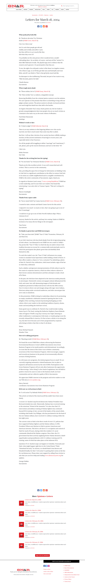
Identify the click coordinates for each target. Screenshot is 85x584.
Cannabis (57, 9)
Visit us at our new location (61, 561)
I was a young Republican (50, 181)
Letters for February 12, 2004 (34, 542)
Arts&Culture (37, 9)
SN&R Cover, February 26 (53, 201)
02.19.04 (32, 537)
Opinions (25, 9)
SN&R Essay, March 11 (42, 91)
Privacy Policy (67, 579)
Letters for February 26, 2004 (34, 521)
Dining (48, 9)
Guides (62, 9)
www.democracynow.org (53, 455)
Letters (51, 15)
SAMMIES (66, 570)
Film (52, 9)
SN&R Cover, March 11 (31, 40)
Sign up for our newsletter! (42, 555)
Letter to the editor (48, 571)
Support (67, 9)
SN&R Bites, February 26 (40, 339)
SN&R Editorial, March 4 (39, 126)
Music (43, 9)
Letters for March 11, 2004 (33, 500)
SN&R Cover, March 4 (52, 162)
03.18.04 (41, 15)
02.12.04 (32, 548)
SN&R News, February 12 (50, 392)
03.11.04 (32, 505)
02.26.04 (33, 526)
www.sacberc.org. (35, 380)
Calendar (31, 9)
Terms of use (67, 581)
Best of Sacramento (69, 568)
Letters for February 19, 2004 (34, 531)
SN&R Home (67, 565)
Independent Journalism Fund (71, 574)
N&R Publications (68, 572)
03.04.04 (33, 516)
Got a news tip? (47, 573)
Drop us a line (46, 569)
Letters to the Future (69, 577)
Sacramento (34, 15)
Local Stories (19, 9)
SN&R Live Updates (42, 6)
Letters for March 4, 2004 (33, 510)
